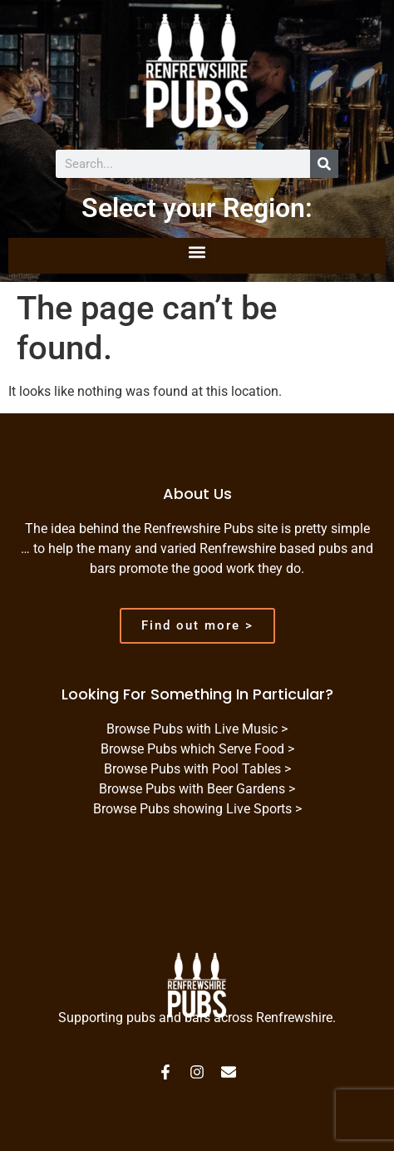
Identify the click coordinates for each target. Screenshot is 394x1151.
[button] (197, 251)
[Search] (324, 164)
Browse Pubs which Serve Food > (197, 749)
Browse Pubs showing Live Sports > (197, 809)
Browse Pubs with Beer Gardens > (197, 789)
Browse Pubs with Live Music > (197, 729)
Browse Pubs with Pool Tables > (197, 769)
